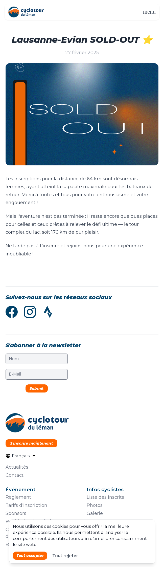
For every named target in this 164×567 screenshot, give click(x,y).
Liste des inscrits (105, 497)
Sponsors (16, 513)
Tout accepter (30, 555)
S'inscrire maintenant (31, 443)
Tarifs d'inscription (26, 505)
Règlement (18, 497)
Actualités (17, 467)
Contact (15, 475)
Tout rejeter (65, 555)
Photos (95, 505)
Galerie (95, 513)
